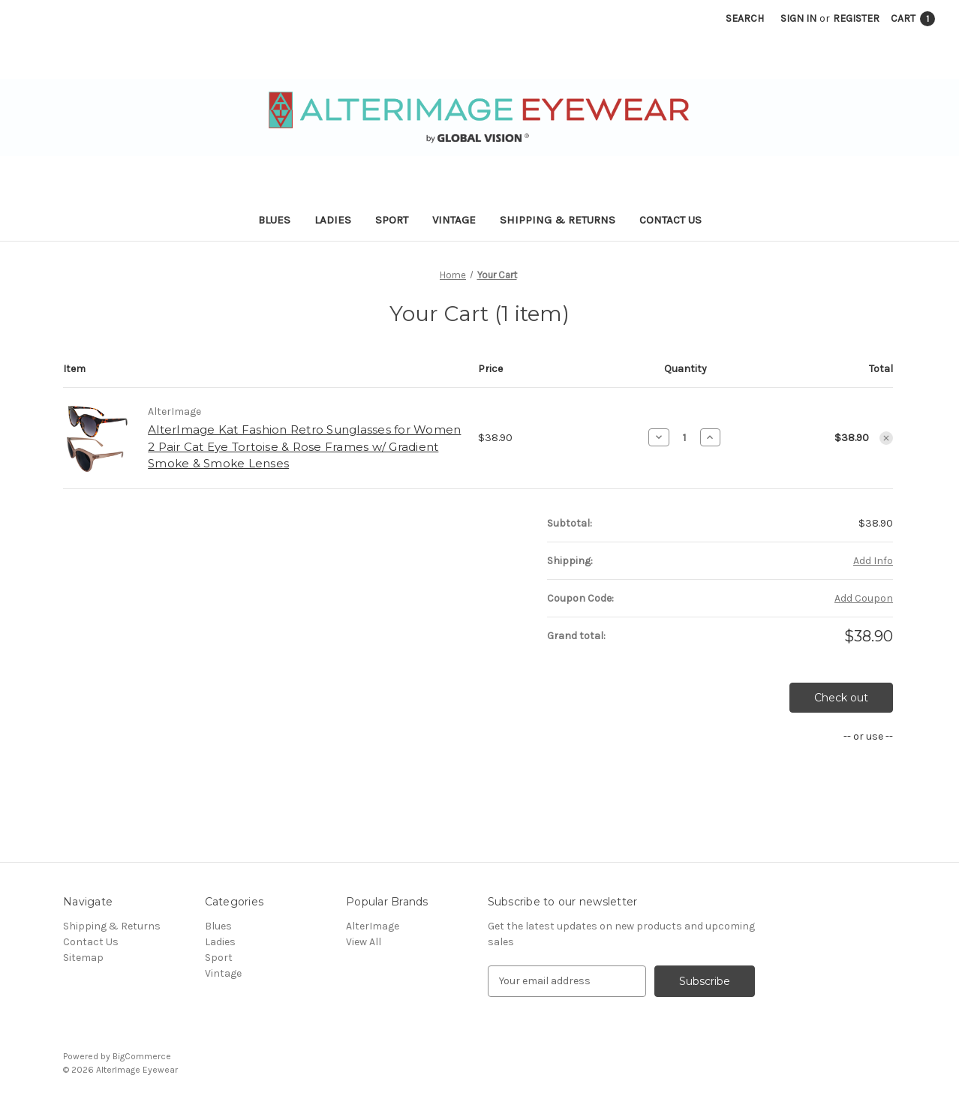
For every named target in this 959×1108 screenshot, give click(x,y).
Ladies (332, 220)
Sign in (798, 18)
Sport (391, 220)
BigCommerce (142, 1056)
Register (856, 18)
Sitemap (83, 957)
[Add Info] (873, 561)
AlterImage (372, 926)
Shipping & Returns (557, 220)
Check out (841, 697)
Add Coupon (863, 598)
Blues (274, 220)
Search (745, 18)
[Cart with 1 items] (912, 18)
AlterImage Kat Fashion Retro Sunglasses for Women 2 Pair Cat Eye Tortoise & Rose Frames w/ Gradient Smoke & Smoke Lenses (304, 446)
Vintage (454, 220)
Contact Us (670, 220)
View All (363, 941)
